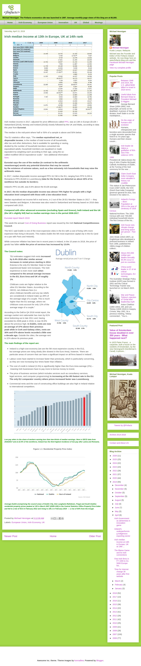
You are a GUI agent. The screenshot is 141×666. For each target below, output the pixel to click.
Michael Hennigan (120, 48)
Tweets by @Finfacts (123, 425)
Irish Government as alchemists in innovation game (122, 521)
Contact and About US (119, 443)
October (118, 493)
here (6, 157)
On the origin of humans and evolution (127, 122)
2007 (115, 634)
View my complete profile (120, 68)
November (119, 489)
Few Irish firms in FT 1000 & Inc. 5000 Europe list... (121, 562)
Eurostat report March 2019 (17, 218)
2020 (115, 478)
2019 (115, 482)
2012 (115, 616)
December (119, 485)
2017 (115, 597)
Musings (99, 22)
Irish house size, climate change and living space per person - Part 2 (128, 229)
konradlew (79, 660)
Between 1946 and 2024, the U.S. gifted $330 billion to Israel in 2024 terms (128, 85)
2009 (115, 627)
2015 (115, 604)
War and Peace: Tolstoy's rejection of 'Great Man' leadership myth (128, 298)
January (118, 588)
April (117, 515)
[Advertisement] (85, 149)
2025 (115, 459)
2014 (115, 608)
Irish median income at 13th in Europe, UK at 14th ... (121, 543)
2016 (115, 601)
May (117, 511)
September (120, 496)
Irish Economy (25, 22)
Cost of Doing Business (35, 223)
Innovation (63, 22)
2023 (115, 467)
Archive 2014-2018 (118, 435)
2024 (115, 463)
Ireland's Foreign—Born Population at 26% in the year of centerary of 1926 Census (123, 205)
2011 (115, 619)
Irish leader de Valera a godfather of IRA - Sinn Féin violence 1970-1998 (123, 151)
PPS (66, 122)
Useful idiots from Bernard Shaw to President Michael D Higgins (128, 97)
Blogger (99, 660)
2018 (115, 593)
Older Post (95, 536)
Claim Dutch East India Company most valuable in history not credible (128, 178)
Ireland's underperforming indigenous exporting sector (122, 532)
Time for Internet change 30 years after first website (121, 572)
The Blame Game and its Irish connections (122, 552)
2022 (115, 471)
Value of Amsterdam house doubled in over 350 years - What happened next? (122, 334)
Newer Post (10, 536)
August (118, 500)
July (117, 504)
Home (10, 22)
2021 (115, 474)
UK (75, 22)
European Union (45, 22)
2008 (115, 631)
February (119, 585)
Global (86, 22)
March (118, 581)
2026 (115, 456)
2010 (115, 623)
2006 (115, 638)
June (117, 507)
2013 (115, 612)
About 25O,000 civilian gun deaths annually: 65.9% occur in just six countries (128, 257)
